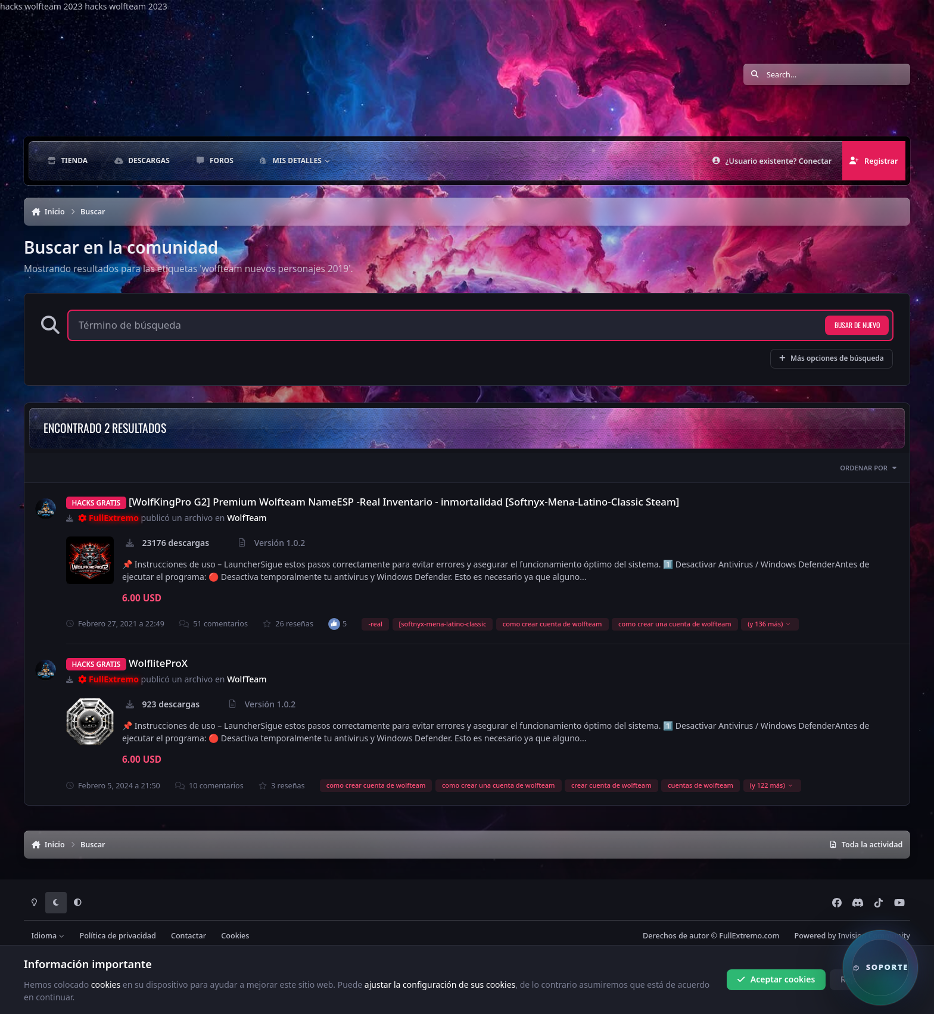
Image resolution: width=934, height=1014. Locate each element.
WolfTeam (246, 517)
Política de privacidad (118, 936)
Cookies (235, 936)
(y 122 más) (771, 785)
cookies (105, 984)
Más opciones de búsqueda (831, 358)
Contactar (188, 936)
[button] (880, 967)
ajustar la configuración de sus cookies (440, 984)
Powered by (852, 936)
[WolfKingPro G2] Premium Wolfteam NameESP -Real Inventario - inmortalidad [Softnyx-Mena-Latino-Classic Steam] (404, 501)
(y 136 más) (769, 623)
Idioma (48, 936)
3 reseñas (282, 786)
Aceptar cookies (776, 979)
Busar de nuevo (857, 325)
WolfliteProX (158, 663)
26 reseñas (288, 624)
